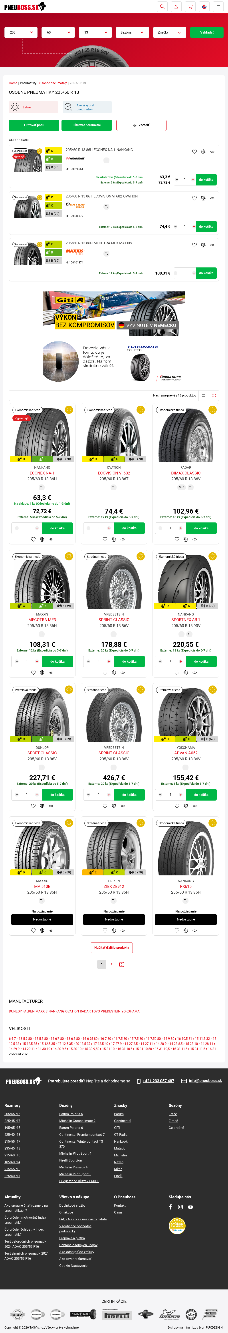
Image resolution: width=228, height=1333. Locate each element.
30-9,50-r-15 (97, 1050)
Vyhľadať (207, 32)
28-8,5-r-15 (181, 1045)
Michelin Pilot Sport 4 (75, 1154)
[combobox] (21, 32)
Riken (118, 1169)
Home (13, 83)
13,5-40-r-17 (106, 1045)
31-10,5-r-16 (167, 1050)
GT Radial (121, 1135)
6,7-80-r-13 (62, 1040)
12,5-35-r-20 (70, 1045)
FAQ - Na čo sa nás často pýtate (83, 1219)
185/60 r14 (12, 1162)
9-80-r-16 (174, 1040)
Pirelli (118, 1176)
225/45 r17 (12, 1121)
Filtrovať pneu (34, 125)
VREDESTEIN (111, 1012)
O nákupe (66, 1212)
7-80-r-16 (111, 1040)
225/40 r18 (12, 1135)
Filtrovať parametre (87, 125)
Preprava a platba (72, 1238)
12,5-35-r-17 (52, 1045)
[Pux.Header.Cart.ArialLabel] (190, 6)
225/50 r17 (12, 1176)
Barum (119, 1114)
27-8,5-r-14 (136, 1045)
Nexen (118, 1162)
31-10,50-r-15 (149, 1050)
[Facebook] (170, 1207)
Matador (120, 1148)
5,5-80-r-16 (46, 1040)
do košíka (206, 180)
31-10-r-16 (114, 1050)
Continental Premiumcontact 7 (82, 1135)
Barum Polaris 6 (71, 1128)
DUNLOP (15, 1012)
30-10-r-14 (49, 1050)
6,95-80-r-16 (95, 1040)
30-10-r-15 (80, 1050)
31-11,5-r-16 (203, 1050)
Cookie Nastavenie (73, 1266)
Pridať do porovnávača (203, 151)
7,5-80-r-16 (141, 1040)
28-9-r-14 (166, 1045)
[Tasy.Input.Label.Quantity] (184, 179)
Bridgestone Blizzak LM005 (79, 1181)
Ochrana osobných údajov (78, 1245)
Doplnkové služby (72, 1205)
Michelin (120, 1155)
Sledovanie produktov (212, 151)
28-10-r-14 (197, 1045)
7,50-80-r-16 (158, 1040)
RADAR (85, 1012)
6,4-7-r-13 (15, 1040)
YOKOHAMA (130, 1012)
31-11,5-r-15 (185, 1050)
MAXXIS (42, 1012)
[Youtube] (190, 1207)
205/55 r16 (12, 1114)
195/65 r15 (12, 1128)
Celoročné (176, 1128)
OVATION (72, 1012)
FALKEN (29, 1012)
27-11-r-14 (152, 1045)
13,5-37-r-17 (88, 1045)
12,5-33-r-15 (17, 1045)
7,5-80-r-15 (125, 1040)
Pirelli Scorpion (70, 1160)
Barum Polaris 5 (71, 1114)
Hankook (121, 1142)
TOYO (95, 1012)
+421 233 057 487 (158, 1081)
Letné (173, 1114)
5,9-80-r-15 (30, 1040)
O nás (118, 1212)
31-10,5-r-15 (130, 1050)
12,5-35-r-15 (35, 1045)
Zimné (173, 1121)
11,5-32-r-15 (207, 1040)
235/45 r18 (12, 1148)
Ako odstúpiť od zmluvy (76, 1252)
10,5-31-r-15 (190, 1040)
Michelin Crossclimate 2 (77, 1121)
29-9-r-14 (19, 1050)
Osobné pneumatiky (53, 83)
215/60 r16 (12, 1155)
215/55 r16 (12, 1169)
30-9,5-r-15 (65, 1050)
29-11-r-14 (34, 1050)
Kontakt (120, 1205)
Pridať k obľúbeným (194, 151)
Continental (122, 1121)
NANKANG (56, 1012)
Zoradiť (144, 125)
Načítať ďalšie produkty (111, 948)
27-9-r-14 (121, 1045)
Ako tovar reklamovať (75, 1259)
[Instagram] (180, 1207)
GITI (117, 1128)
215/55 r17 (12, 1142)
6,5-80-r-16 (78, 1040)
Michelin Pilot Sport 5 (75, 1174)
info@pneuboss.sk (205, 1081)
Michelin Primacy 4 (73, 1167)
